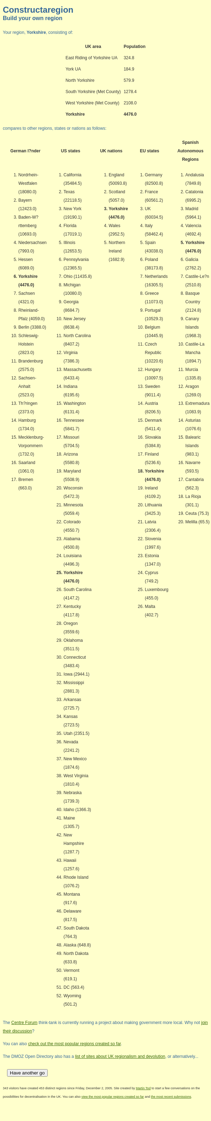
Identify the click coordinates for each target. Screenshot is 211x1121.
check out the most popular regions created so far (74, 1043)
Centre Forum (24, 1022)
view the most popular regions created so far (113, 1096)
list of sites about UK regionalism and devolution (120, 1056)
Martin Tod (143, 1088)
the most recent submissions (171, 1096)
